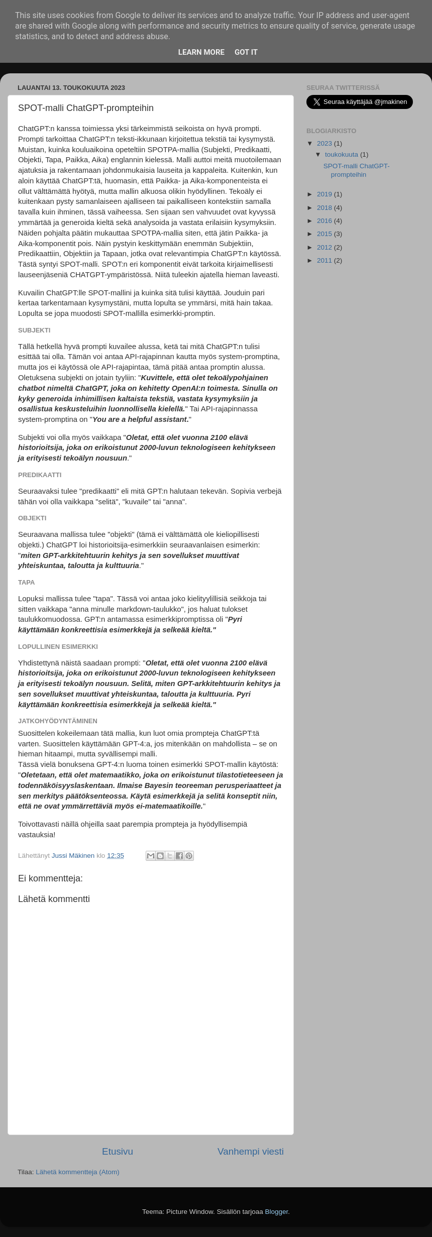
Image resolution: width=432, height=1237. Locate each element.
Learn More (201, 52)
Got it (246, 52)
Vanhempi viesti (251, 1151)
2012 (325, 247)
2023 (325, 143)
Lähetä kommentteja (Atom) (78, 1172)
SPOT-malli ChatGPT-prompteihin (356, 170)
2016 (325, 220)
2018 (325, 207)
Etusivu (117, 1151)
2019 (325, 194)
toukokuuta (342, 154)
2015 (325, 234)
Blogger (276, 1211)
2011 (325, 260)
